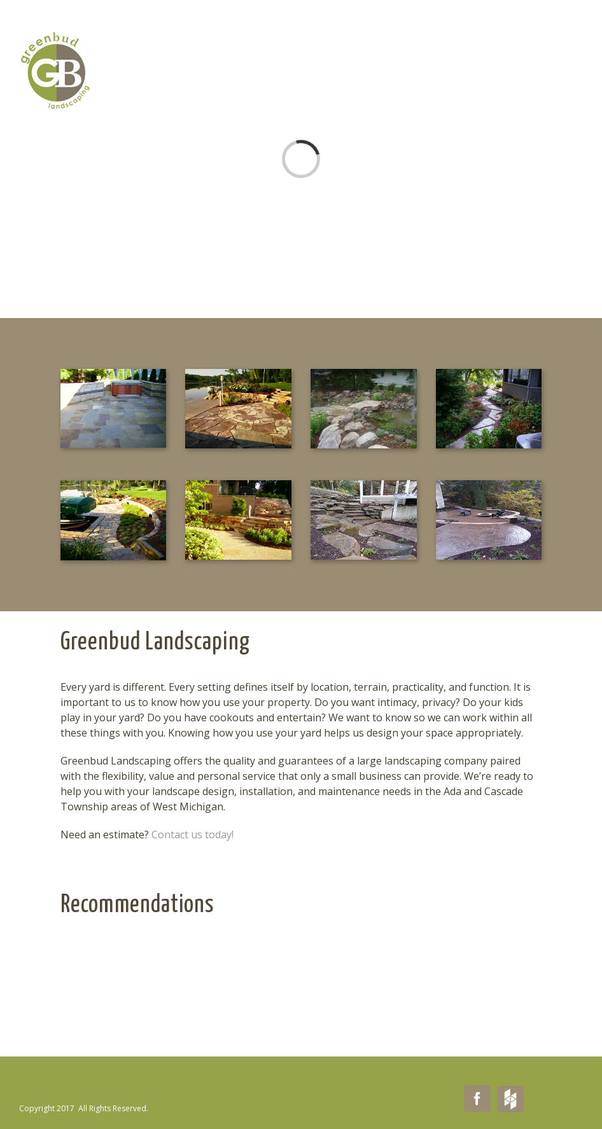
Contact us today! (192, 835)
